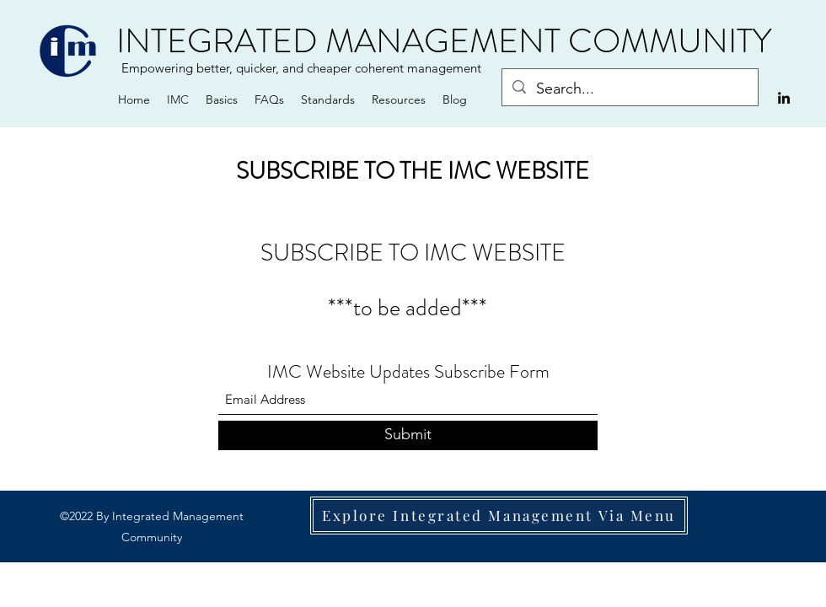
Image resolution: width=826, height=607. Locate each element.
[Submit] (408, 435)
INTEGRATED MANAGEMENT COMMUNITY (443, 41)
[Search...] (629, 89)
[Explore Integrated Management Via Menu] (499, 515)
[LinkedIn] (783, 97)
